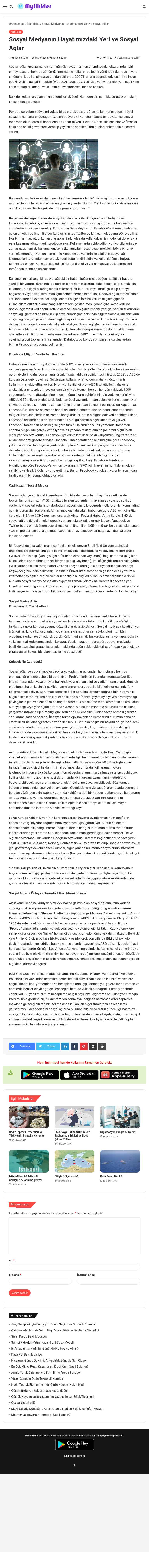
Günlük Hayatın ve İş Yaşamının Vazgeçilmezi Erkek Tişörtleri (52, 1397)
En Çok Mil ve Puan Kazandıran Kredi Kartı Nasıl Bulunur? (49, 1366)
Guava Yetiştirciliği (23, 1403)
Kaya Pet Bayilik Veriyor (27, 1354)
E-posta (15, 1275)
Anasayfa (16, 23)
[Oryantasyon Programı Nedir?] (120, 1117)
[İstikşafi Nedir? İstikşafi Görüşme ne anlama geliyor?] (29, 1161)
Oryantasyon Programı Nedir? (118, 1132)
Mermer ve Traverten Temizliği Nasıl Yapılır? (40, 1415)
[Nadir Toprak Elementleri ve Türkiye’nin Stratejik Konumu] (29, 1117)
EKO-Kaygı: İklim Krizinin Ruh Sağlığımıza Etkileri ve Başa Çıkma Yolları (72, 1135)
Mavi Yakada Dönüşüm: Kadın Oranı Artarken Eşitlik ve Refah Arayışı (57, 1409)
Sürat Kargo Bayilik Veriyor (29, 1336)
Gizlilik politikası (74, 1455)
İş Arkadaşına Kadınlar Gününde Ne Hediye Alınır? (44, 1348)
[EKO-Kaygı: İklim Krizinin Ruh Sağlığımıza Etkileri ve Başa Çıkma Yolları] (74, 1117)
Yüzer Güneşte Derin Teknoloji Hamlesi (37, 1378)
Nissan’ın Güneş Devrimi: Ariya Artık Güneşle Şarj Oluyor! (49, 1360)
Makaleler (33, 23)
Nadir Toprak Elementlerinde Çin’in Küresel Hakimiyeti (47, 1385)
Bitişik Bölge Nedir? (66, 1176)
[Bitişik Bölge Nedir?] (74, 1161)
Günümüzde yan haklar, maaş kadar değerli (40, 1391)
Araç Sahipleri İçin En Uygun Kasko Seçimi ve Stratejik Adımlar (53, 1324)
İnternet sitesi (86, 1275)
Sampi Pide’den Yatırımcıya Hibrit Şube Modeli (42, 1342)
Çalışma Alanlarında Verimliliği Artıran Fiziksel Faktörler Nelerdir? (55, 1330)
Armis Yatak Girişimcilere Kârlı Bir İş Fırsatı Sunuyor (46, 1372)
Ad (12, 1260)
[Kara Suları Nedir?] (120, 1161)
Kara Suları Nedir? (111, 1176)
